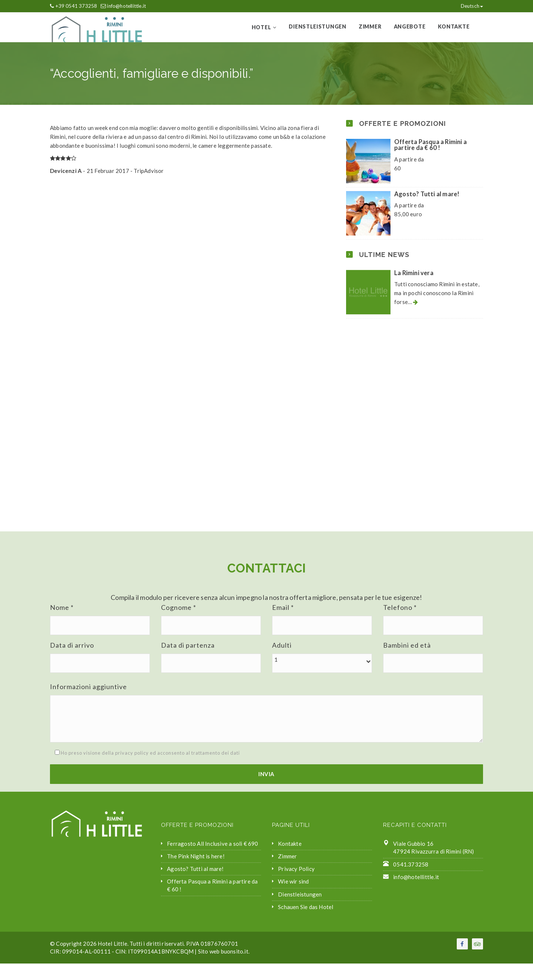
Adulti (282, 646)
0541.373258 (410, 865)
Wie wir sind (293, 883)
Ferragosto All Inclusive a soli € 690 (212, 845)
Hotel (265, 28)
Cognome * (178, 609)
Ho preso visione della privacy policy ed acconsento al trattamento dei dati (145, 755)
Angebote (410, 27)
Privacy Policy (296, 870)
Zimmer (371, 27)
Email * (283, 609)
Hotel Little (112, 945)
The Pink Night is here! (196, 857)
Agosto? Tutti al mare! (426, 195)
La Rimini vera (413, 274)
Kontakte (454, 27)
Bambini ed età (407, 646)
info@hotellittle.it (126, 6)
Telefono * (400, 609)
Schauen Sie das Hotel (305, 908)
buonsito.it (234, 952)
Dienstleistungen (319, 27)
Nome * (62, 609)
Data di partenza (188, 646)
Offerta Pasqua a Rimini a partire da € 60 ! (430, 146)
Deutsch (468, 6)
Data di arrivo (72, 646)
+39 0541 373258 (76, 6)
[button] (322, 661)
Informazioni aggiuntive (88, 688)
